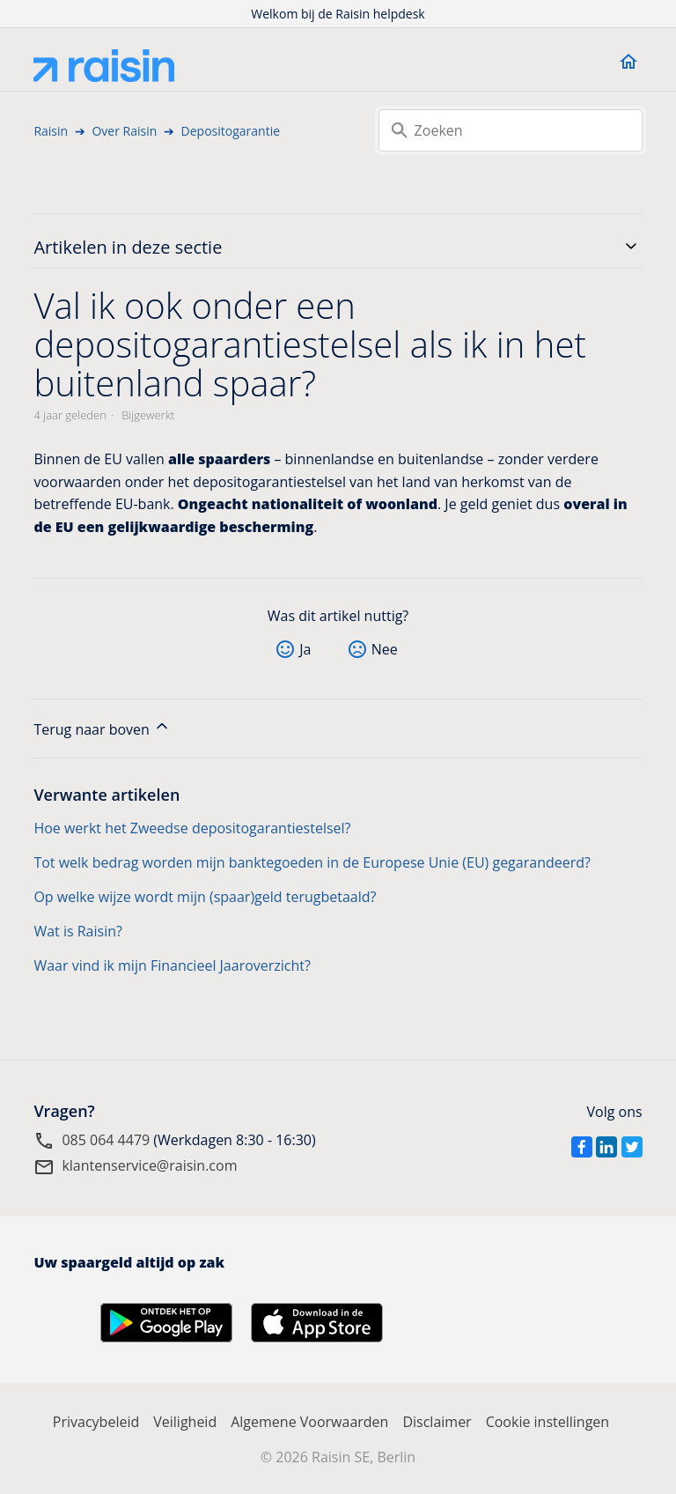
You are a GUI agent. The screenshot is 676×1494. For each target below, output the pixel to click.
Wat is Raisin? (77, 931)
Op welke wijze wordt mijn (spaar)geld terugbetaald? (204, 896)
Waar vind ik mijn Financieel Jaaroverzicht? (172, 965)
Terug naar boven (102, 728)
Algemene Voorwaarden (309, 1421)
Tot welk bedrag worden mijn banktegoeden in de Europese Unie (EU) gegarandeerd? (312, 862)
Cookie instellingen (548, 1421)
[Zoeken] (510, 130)
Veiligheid (185, 1421)
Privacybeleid (96, 1421)
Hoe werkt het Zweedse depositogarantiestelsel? (191, 828)
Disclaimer (436, 1421)
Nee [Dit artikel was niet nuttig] (384, 649)
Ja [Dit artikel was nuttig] (305, 649)
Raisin (50, 130)
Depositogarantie (230, 130)
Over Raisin (124, 130)
